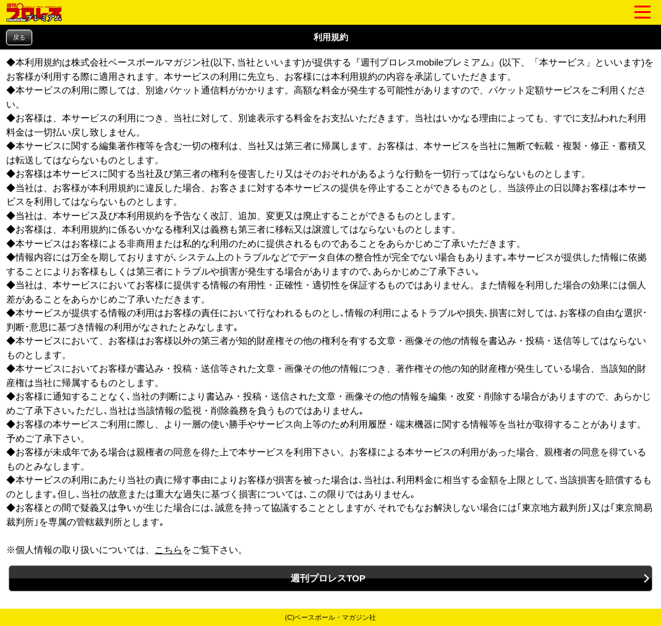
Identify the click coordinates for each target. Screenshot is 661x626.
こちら (168, 549)
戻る (19, 37)
